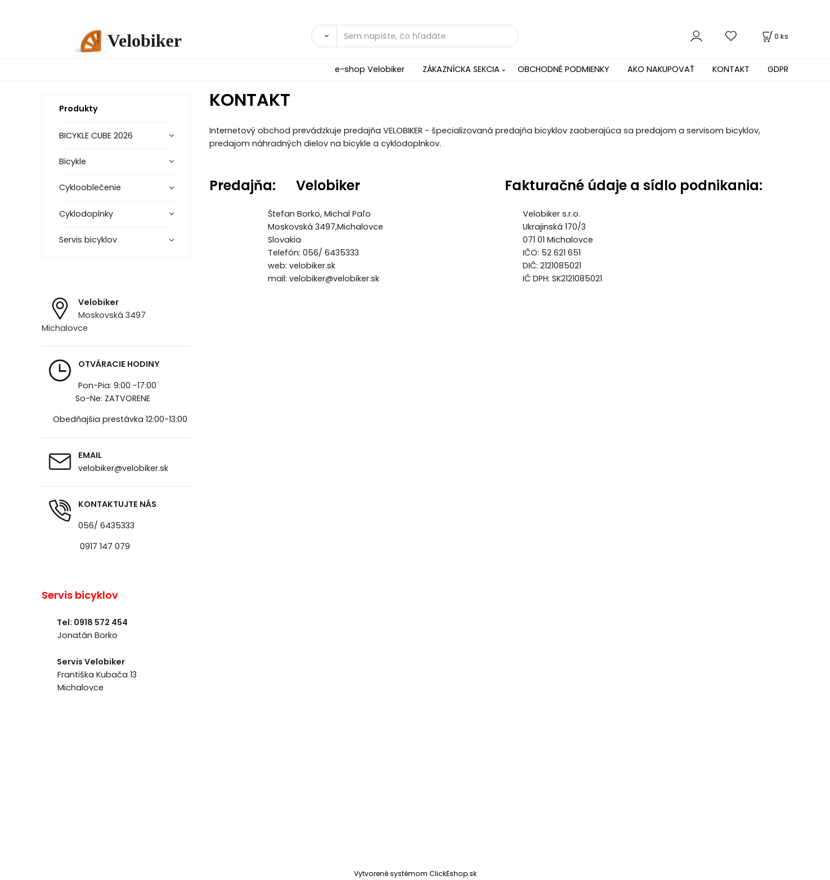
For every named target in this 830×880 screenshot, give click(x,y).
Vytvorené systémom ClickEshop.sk (415, 873)
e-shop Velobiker (370, 69)
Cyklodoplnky (86, 213)
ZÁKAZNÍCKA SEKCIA (461, 69)
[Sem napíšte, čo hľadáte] (428, 36)
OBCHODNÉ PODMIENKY (563, 69)
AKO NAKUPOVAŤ (660, 69)
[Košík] (774, 36)
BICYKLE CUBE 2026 (96, 135)
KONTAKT (731, 69)
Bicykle (72, 161)
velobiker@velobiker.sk (123, 468)
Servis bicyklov (88, 239)
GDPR (778, 69)
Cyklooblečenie (90, 187)
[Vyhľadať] (324, 36)
